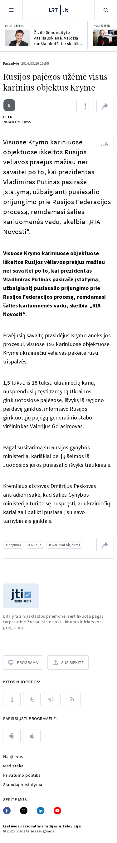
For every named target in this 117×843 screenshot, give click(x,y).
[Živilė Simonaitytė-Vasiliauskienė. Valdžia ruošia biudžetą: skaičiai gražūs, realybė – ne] (17, 38)
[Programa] (23, 662)
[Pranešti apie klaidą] (85, 106)
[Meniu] (11, 10)
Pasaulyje (11, 63)
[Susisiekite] (68, 662)
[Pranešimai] (52, 699)
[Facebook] (7, 810)
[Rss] (71, 699)
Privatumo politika (22, 775)
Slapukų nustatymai (23, 784)
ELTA (7, 117)
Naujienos (13, 756)
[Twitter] (23, 810)
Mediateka (13, 766)
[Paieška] (106, 10)
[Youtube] (57, 810)
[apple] (32, 736)
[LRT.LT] (58, 10)
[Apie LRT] (12, 699)
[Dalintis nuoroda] (105, 106)
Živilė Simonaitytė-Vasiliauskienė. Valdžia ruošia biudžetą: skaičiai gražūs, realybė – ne (57, 38)
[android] (12, 736)
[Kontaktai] (32, 699)
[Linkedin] (40, 810)
